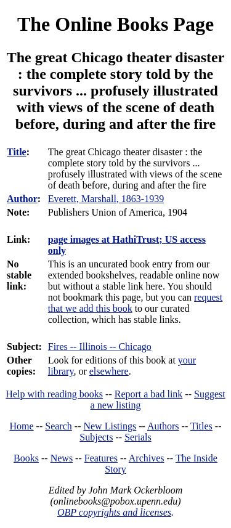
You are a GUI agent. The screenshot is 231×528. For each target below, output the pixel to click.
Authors (163, 426)
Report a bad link (149, 394)
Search (58, 426)
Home (22, 426)
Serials (138, 437)
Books (26, 458)
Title (16, 152)
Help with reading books (54, 394)
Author (22, 198)
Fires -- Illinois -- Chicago (100, 346)
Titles (201, 426)
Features (101, 458)
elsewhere (109, 371)
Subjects (96, 437)
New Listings (109, 426)
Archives (146, 458)
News (62, 458)
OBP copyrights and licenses (114, 512)
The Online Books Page (115, 24)
